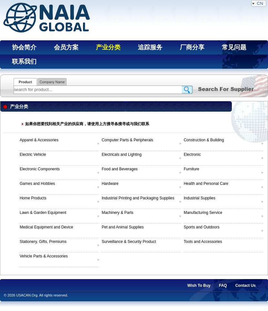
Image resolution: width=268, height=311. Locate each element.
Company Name (52, 82)
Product (25, 82)
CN (258, 3)
